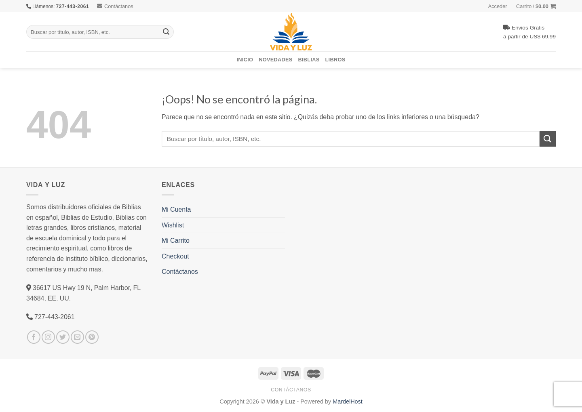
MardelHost (348, 401)
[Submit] (166, 32)
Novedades (275, 59)
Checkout (175, 256)
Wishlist (173, 225)
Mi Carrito (176, 240)
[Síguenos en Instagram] (48, 337)
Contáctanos (115, 6)
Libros (335, 59)
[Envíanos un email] (77, 337)
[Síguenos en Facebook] (33, 337)
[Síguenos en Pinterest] (92, 337)
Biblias (309, 59)
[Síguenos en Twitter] (63, 337)
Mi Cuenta (176, 209)
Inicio (245, 59)
